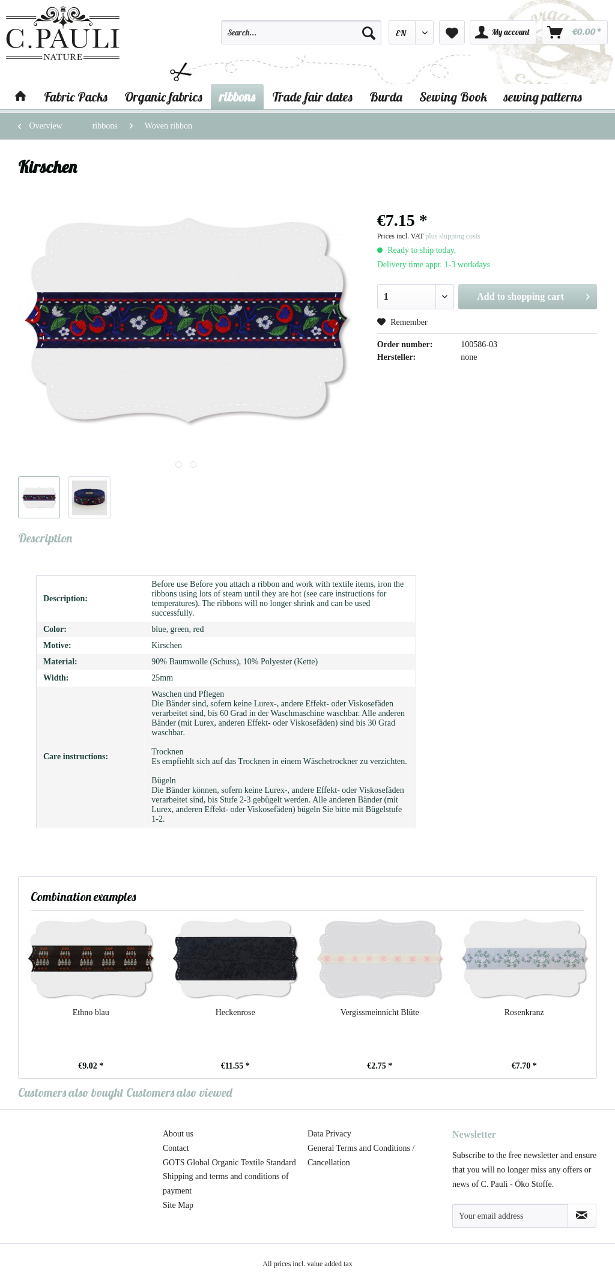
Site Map (178, 1205)
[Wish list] (452, 32)
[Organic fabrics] (163, 96)
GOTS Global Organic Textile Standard (229, 1162)
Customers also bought (71, 1092)
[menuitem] (301, 37)
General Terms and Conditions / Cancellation (361, 1155)
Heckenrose (235, 1012)
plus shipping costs (452, 236)
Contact (176, 1148)
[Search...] (301, 32)
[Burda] (386, 96)
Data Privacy (329, 1133)
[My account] (503, 32)
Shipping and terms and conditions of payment (226, 1183)
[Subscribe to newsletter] (582, 1216)
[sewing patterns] (542, 96)
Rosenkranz (524, 1012)
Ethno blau (91, 1012)
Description (45, 537)
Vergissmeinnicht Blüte (380, 1012)
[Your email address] (510, 1216)
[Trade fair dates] (312, 96)
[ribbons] (237, 96)
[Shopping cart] (575, 32)
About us (178, 1133)
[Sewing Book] (453, 96)
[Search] (368, 32)
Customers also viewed (179, 1092)
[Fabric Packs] (75, 96)
